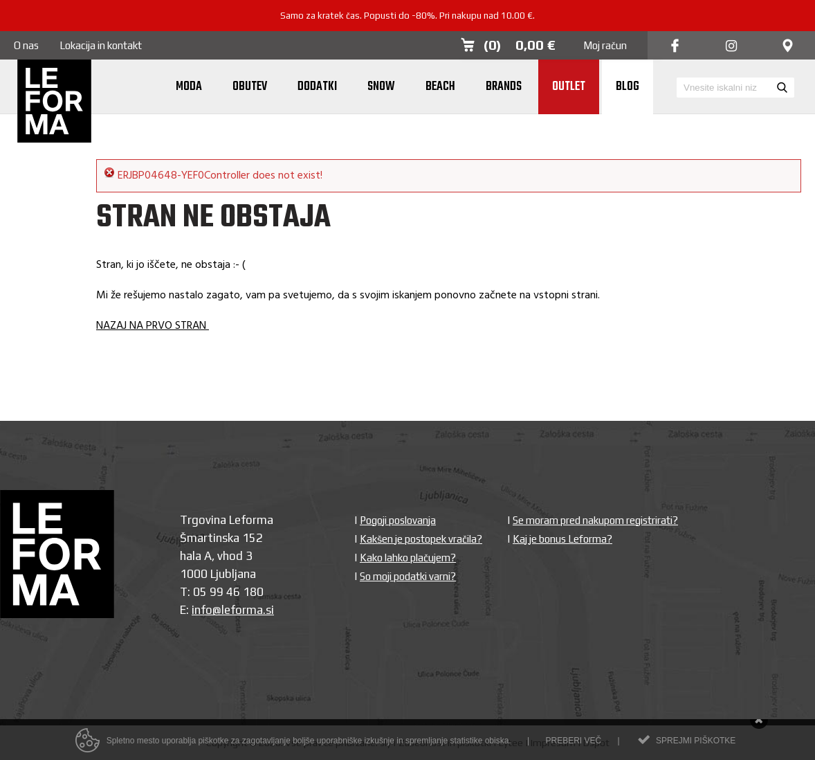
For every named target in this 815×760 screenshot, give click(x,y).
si (270, 610)
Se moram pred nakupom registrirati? (595, 520)
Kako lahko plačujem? (408, 557)
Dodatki (317, 87)
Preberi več (573, 743)
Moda (189, 87)
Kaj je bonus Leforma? (562, 539)
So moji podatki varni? (408, 576)
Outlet (568, 87)
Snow (381, 87)
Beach (440, 87)
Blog (627, 87)
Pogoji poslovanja (398, 520)
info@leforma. (229, 610)
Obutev (249, 87)
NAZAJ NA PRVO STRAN (152, 326)
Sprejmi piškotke (695, 743)
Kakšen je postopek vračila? (421, 539)
